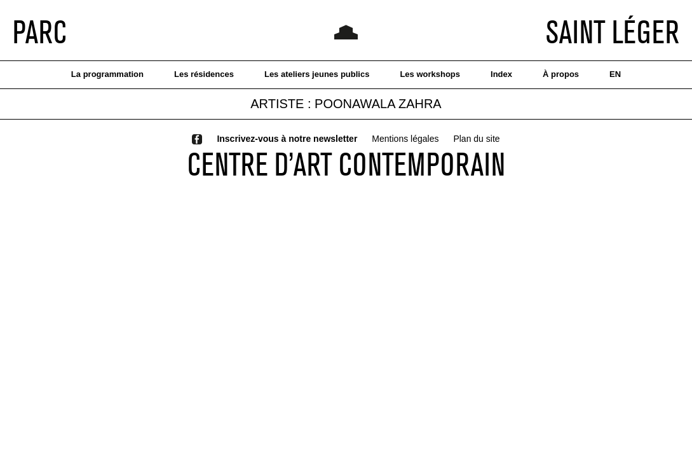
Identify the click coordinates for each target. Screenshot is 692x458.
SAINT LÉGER (612, 32)
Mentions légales (405, 139)
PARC (40, 32)
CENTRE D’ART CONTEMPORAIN (346, 164)
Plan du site (476, 139)
